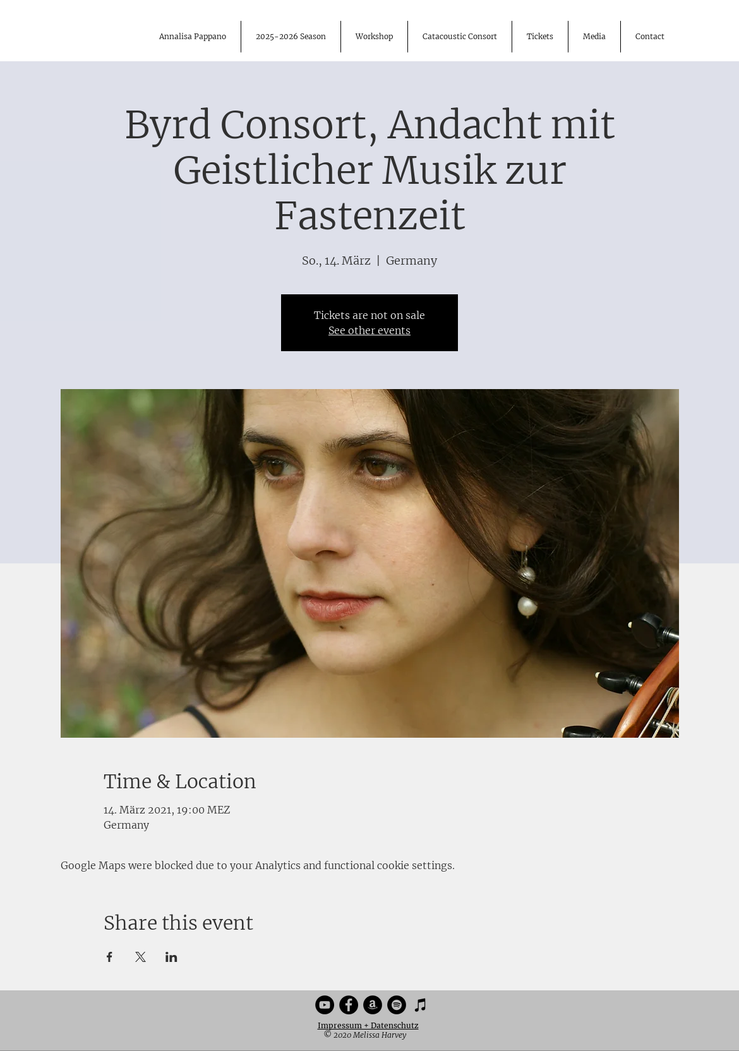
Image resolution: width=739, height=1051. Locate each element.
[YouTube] (324, 1004)
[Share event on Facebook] (110, 957)
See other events (369, 330)
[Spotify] (396, 1004)
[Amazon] (372, 1004)
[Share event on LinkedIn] (171, 957)
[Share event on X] (141, 957)
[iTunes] (420, 1004)
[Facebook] (348, 1004)
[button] (594, 36)
